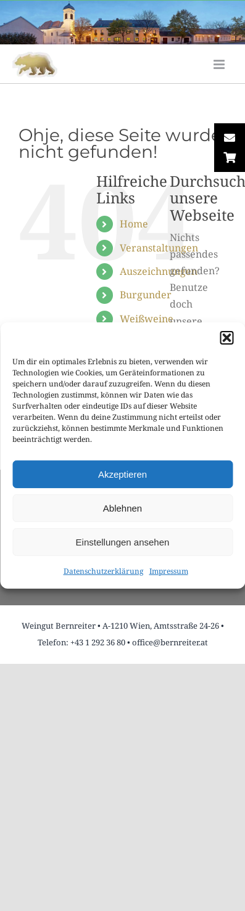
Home (134, 224)
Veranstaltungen (159, 248)
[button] (226, 338)
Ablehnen (122, 507)
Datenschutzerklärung (103, 571)
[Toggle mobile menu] (220, 64)
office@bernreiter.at (170, 642)
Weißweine (146, 318)
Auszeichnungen (158, 271)
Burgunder (146, 294)
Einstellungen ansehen (123, 541)
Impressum (168, 571)
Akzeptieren (122, 473)
